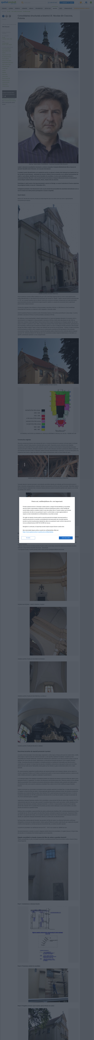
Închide (28, 537)
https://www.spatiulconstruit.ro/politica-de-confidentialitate (38, 532)
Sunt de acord (66, 537)
